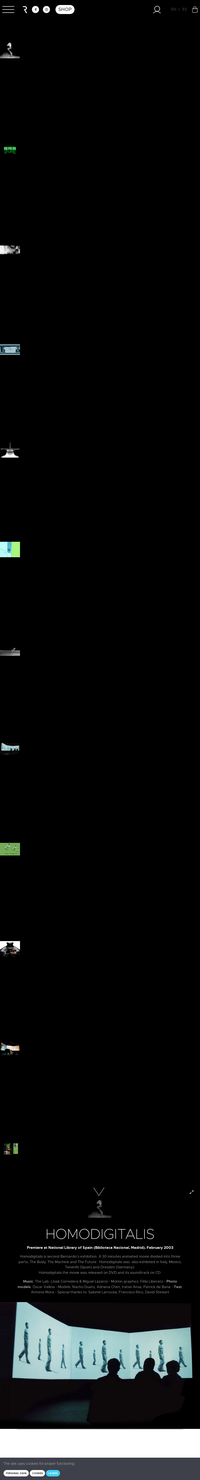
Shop (65, 9)
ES (185, 9)
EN (173, 9)
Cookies (37, 1473)
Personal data (16, 1473)
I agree (53, 1473)
